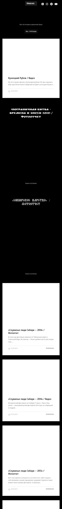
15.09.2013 (13, 489)
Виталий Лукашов (50, 348)
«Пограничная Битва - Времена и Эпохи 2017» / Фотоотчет (31, 113)
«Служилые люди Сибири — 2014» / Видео (29, 399)
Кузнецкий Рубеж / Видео (21, 78)
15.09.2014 (13, 348)
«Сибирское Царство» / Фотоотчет (31, 201)
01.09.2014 (13, 414)
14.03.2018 (13, 91)
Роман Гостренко (31, 183)
